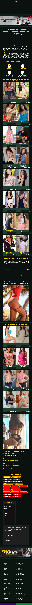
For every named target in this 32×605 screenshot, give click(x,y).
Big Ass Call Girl (6, 518)
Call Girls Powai (5, 564)
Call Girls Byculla (18, 567)
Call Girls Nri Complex (16, 496)
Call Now (8, 604)
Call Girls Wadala (5, 578)
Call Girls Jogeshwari (6, 594)
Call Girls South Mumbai (20, 583)
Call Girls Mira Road (19, 483)
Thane (16, 12)
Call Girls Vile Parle (5, 574)
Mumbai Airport (16, 10)
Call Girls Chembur (7, 481)
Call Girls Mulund (7, 485)
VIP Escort (5, 508)
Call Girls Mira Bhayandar (8, 483)
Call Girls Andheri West (19, 564)
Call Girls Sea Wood (5, 567)
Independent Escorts (7, 506)
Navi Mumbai (16, 8)
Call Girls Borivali (23, 492)
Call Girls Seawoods (19, 569)
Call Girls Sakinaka (19, 573)
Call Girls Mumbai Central (6, 583)
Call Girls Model (6, 504)
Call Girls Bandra (7, 477)
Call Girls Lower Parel (7, 479)
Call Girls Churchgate (16, 481)
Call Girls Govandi (19, 599)
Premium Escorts (6, 515)
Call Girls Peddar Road (19, 584)
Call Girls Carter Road (19, 587)
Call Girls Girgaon (5, 595)
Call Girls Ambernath (19, 595)
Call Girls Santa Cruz (6, 565)
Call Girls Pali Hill (18, 592)
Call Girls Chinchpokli (19, 598)
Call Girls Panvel (5, 563)
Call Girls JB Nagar (5, 589)
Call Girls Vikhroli (5, 573)
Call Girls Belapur (7, 496)
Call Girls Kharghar (19, 579)
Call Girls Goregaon (7, 490)
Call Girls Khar (15, 485)
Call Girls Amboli (18, 597)
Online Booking (13, 102)
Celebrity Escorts (7, 520)
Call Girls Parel (5, 599)
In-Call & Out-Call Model (8, 522)
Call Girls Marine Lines (6, 584)
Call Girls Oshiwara (5, 598)
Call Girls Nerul (5, 568)
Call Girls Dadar (6, 492)
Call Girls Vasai (5, 569)
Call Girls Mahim (18, 568)
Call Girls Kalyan (18, 570)
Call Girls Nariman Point (6, 575)
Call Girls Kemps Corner (19, 589)
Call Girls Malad (16, 479)
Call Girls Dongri (18, 578)
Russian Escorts (16, 3)
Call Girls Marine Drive (19, 575)
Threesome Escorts (7, 513)
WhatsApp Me (24, 604)
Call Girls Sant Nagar (19, 593)
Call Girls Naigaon (5, 587)
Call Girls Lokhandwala (16, 477)
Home (16, 1)
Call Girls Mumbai (16, 5)
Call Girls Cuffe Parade (19, 588)
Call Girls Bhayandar (7, 494)
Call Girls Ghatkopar (17, 490)
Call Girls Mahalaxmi (6, 592)
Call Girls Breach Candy (6, 593)
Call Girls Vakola (5, 597)
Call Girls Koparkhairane (20, 574)
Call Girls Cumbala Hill (6, 588)
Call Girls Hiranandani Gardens (21, 594)
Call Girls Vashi (5, 570)
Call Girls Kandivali (23, 485)
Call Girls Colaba (15, 492)
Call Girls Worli (5, 579)
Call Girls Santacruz (19, 565)
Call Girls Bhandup (17, 494)
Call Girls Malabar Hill (19, 563)
